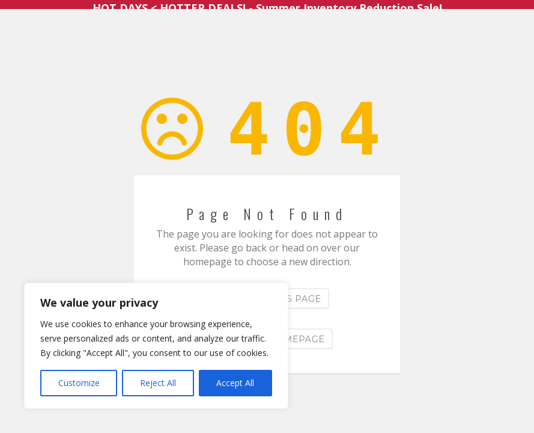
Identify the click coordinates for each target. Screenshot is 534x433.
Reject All (158, 382)
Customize (79, 382)
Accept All (235, 382)
